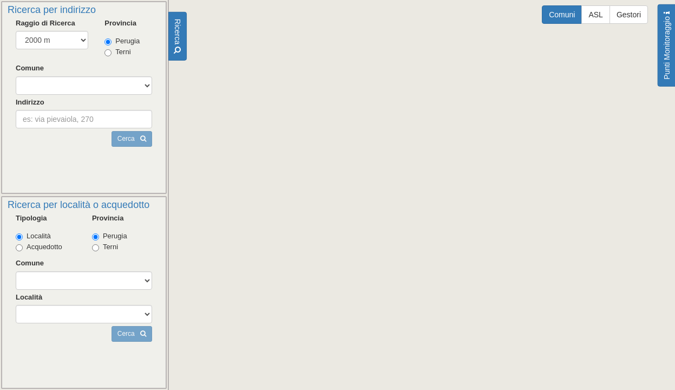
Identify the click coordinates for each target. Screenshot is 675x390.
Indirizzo (30, 102)
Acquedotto (39, 247)
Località (33, 236)
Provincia (120, 23)
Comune (30, 68)
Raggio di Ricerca (45, 23)
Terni (117, 52)
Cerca (131, 138)
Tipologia (31, 218)
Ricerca (177, 36)
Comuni (562, 14)
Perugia (122, 41)
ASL (595, 14)
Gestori (629, 14)
